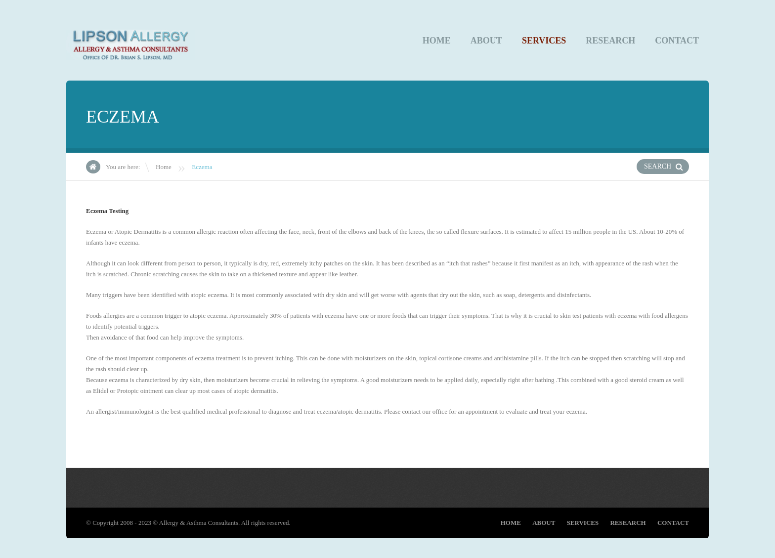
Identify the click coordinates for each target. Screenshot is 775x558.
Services (544, 40)
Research (610, 40)
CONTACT (677, 40)
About (486, 40)
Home (437, 40)
